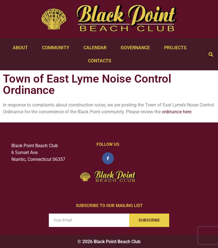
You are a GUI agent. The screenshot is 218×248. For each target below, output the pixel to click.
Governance (137, 48)
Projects (176, 48)
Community (57, 48)
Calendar (96, 48)
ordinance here (176, 111)
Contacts (101, 61)
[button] (211, 54)
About (22, 48)
